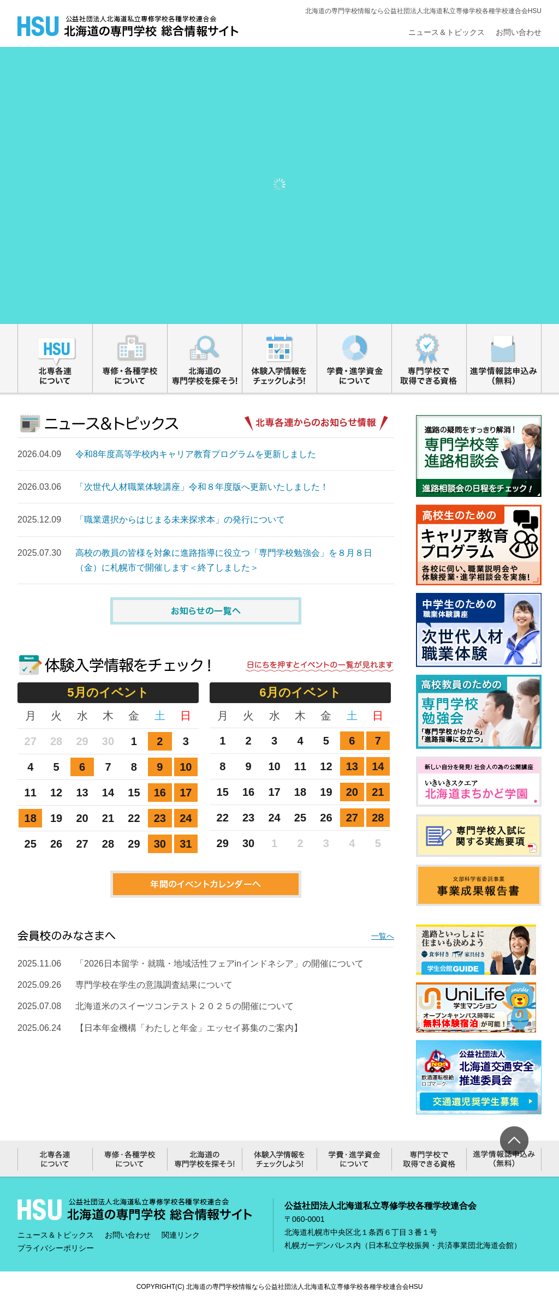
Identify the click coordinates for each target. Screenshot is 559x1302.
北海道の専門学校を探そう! (205, 358)
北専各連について (55, 358)
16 (160, 793)
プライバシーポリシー (55, 1248)
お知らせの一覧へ (205, 611)
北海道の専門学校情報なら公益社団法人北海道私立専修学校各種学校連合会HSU (304, 1287)
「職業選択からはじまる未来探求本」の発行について (180, 519)
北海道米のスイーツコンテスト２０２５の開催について (184, 1006)
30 (160, 844)
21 (378, 792)
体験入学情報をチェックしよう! (279, 358)
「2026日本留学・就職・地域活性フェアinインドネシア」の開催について (219, 963)
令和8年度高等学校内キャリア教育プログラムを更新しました (195, 454)
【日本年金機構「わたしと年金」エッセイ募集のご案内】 (188, 1028)
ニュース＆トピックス (446, 32)
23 (160, 818)
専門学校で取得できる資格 (429, 358)
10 (186, 767)
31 (186, 844)
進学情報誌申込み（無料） (504, 358)
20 (352, 792)
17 (186, 793)
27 (352, 818)
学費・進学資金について (354, 358)
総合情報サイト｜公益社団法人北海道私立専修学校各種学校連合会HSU (128, 26)
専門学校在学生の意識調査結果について (154, 984)
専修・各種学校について (130, 358)
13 (352, 766)
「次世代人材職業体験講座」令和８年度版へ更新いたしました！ (202, 486)
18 (31, 818)
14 (378, 766)
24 (186, 818)
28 (378, 818)
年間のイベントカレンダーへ (205, 884)
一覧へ (382, 936)
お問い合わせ (519, 32)
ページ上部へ (514, 1140)
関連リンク (181, 1235)
